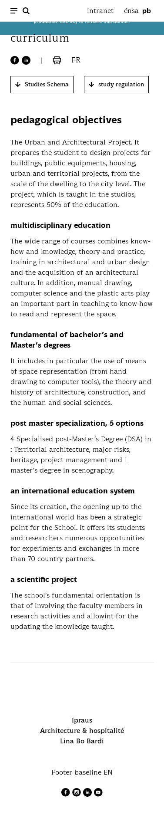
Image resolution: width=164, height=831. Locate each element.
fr (75, 60)
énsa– (137, 11)
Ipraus (82, 720)
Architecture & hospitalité (82, 730)
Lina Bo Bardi (82, 741)
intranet (100, 10)
